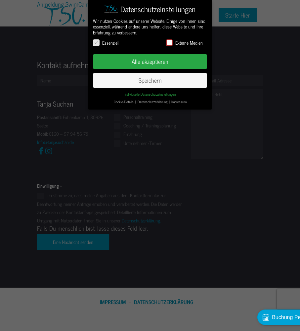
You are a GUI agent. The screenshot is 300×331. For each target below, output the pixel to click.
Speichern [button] (150, 80)
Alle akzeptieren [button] (150, 61)
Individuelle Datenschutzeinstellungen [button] (150, 94)
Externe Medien (184, 42)
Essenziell (106, 42)
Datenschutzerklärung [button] (153, 102)
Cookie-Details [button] (124, 102)
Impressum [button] (179, 102)
